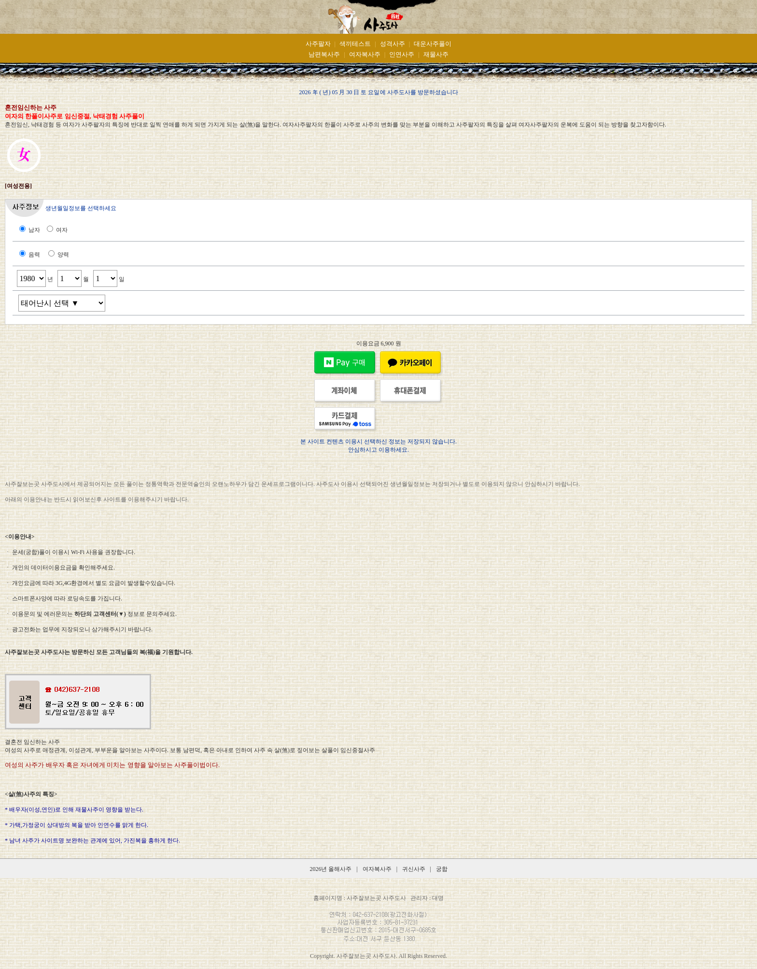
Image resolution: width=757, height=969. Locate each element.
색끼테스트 (355, 43)
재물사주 (436, 54)
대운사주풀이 (432, 43)
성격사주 (392, 43)
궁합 (442, 869)
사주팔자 (318, 43)
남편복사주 (324, 54)
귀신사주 (414, 869)
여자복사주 (364, 54)
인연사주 (401, 54)
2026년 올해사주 (330, 869)
